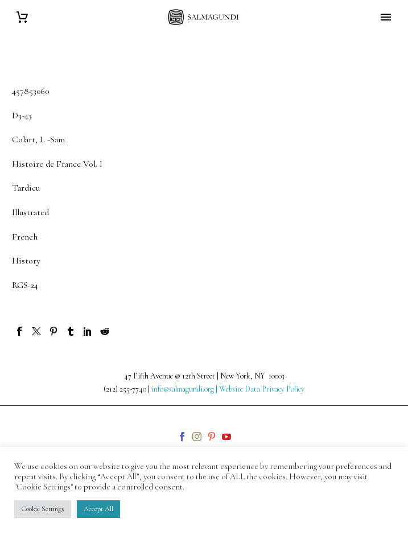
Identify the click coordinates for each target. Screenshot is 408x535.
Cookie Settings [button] (42, 508)
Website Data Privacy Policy (261, 389)
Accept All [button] (98, 508)
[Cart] (22, 17)
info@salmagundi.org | (185, 389)
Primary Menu (386, 17)
